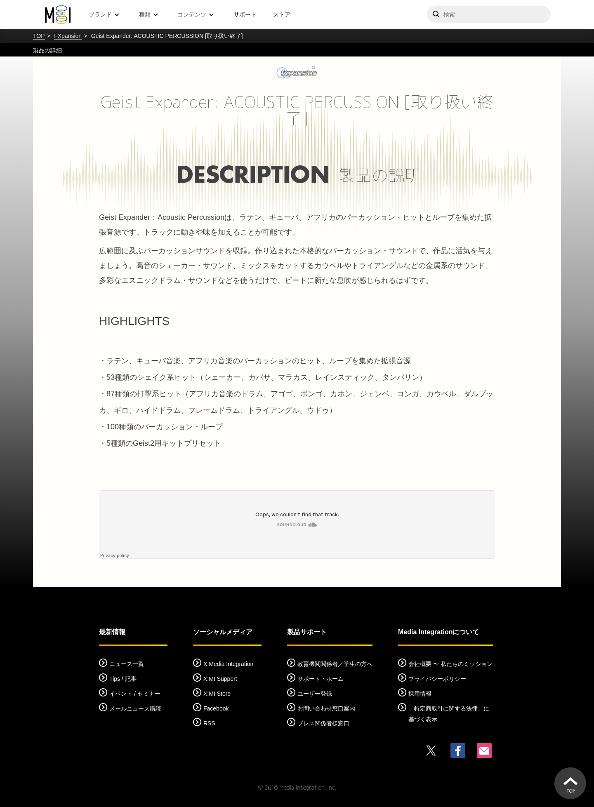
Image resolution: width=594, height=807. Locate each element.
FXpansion (68, 36)
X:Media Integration (228, 664)
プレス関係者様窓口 (323, 723)
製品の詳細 (47, 50)
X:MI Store (217, 693)
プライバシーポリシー (437, 678)
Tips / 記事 (123, 678)
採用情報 (419, 693)
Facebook (216, 708)
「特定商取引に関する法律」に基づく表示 (448, 713)
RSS (209, 723)
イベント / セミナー (134, 693)
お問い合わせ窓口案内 (326, 708)
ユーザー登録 (314, 693)
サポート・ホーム (320, 678)
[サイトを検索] (489, 14)
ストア (281, 14)
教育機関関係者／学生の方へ (334, 664)
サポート (245, 14)
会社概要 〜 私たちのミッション (450, 664)
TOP (39, 36)
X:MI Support (220, 678)
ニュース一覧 (126, 664)
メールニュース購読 (135, 708)
